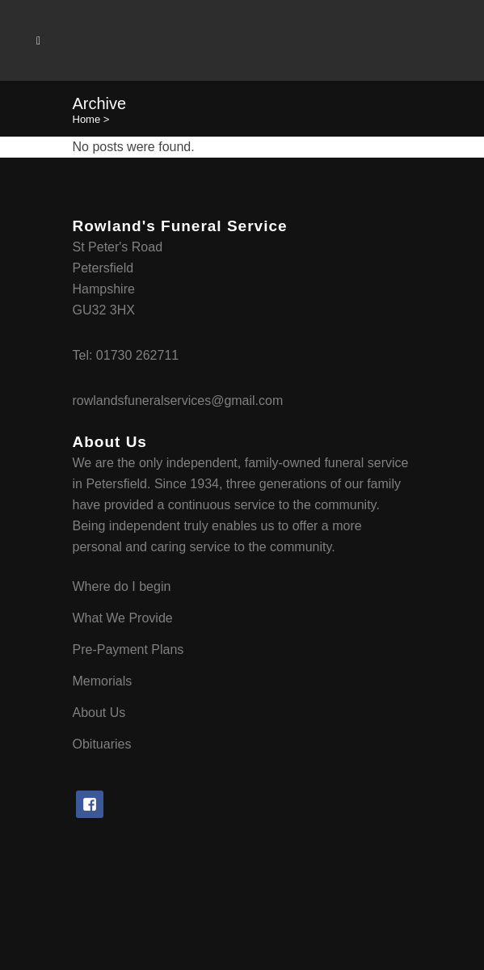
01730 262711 (137, 355)
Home (87, 119)
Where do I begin (122, 586)
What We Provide (123, 618)
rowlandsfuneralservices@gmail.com (178, 400)
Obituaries (102, 744)
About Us (99, 712)
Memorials (103, 681)
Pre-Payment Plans (128, 649)
